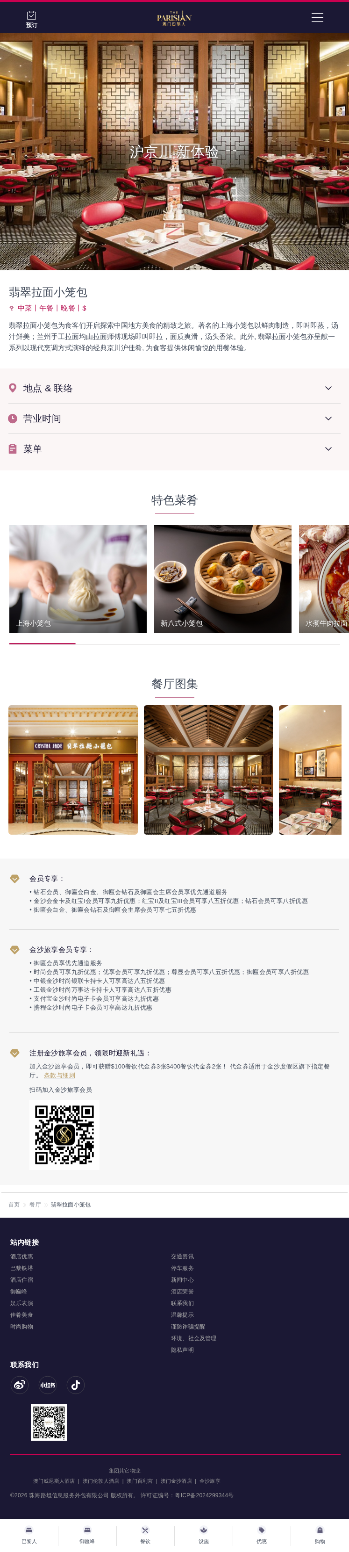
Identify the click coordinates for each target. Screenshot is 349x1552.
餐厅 (35, 1204)
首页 (14, 1204)
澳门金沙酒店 (176, 1481)
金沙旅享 (210, 1481)
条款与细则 (59, 1075)
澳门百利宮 (140, 1481)
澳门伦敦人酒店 (101, 1481)
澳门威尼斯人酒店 (54, 1481)
